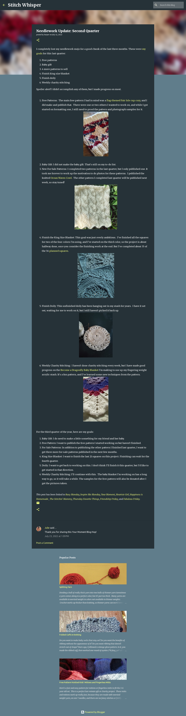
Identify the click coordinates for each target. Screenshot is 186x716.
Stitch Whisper (24, 5)
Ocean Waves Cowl (61, 177)
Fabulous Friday (132, 499)
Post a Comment (44, 543)
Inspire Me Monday (90, 494)
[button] (38, 40)
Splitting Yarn (65, 587)
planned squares (58, 250)
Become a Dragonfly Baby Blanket (79, 370)
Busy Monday (72, 494)
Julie (47, 528)
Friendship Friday (109, 499)
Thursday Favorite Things (86, 499)
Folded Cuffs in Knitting (70, 635)
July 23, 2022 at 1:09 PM (57, 536)
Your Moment (108, 494)
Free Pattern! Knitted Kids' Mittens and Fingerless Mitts (85, 682)
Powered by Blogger (93, 712)
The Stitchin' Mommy (61, 499)
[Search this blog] (169, 5)
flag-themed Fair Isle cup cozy (123, 100)
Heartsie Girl (122, 494)
